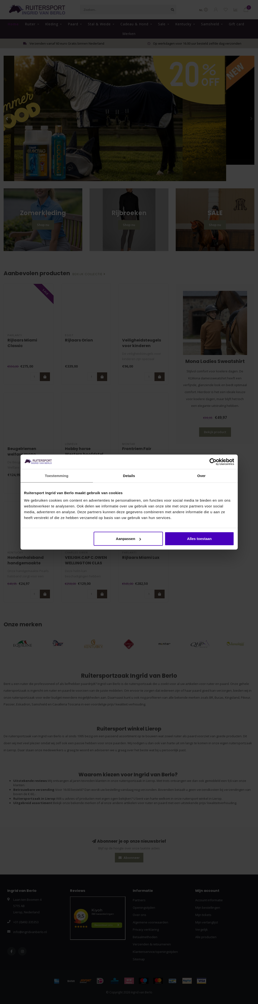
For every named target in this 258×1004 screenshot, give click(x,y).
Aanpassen (128, 539)
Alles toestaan (199, 539)
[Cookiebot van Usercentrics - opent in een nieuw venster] (213, 461)
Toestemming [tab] (57, 475)
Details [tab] (129, 475)
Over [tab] (201, 475)
